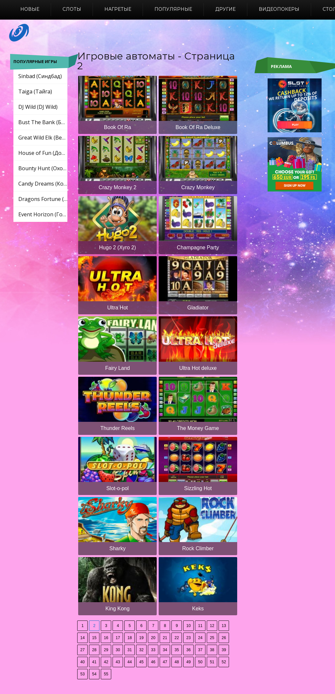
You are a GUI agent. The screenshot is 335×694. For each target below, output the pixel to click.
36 (188, 650)
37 (200, 650)
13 (224, 625)
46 (153, 662)
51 (212, 662)
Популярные (173, 9)
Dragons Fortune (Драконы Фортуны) (42, 199)
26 (224, 638)
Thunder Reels (117, 428)
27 (82, 650)
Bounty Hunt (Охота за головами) (42, 168)
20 (153, 638)
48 (177, 662)
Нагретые (117, 9)
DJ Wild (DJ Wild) (38, 107)
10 (188, 625)
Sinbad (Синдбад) (40, 76)
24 (200, 638)
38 (212, 650)
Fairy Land (117, 368)
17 (118, 638)
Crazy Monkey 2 (117, 187)
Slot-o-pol (117, 488)
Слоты (71, 9)
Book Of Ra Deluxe (198, 127)
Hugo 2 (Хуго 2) (117, 247)
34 (165, 650)
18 (130, 638)
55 (106, 674)
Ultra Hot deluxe (198, 368)
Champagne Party (198, 247)
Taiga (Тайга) (35, 91)
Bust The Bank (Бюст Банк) (42, 122)
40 (82, 662)
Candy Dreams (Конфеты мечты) (42, 183)
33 (153, 650)
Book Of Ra (117, 127)
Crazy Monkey (198, 187)
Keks (198, 608)
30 (118, 650)
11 (200, 625)
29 (106, 650)
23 (188, 638)
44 (130, 662)
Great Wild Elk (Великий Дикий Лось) (42, 137)
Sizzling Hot (198, 488)
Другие (225, 9)
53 (82, 674)
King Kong (117, 608)
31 (130, 650)
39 (224, 650)
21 (165, 638)
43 (118, 662)
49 (188, 662)
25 (212, 638)
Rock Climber (198, 548)
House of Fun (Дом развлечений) (42, 153)
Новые (29, 9)
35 (177, 650)
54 (94, 674)
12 (212, 625)
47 (165, 662)
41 (94, 662)
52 (224, 662)
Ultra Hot (117, 307)
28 (94, 650)
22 (177, 638)
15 (94, 638)
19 (141, 638)
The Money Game (198, 428)
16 (106, 638)
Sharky (117, 548)
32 (141, 650)
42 (106, 662)
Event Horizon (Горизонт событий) (42, 214)
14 (82, 638)
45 (141, 662)
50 (200, 662)
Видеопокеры (279, 9)
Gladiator (198, 307)
